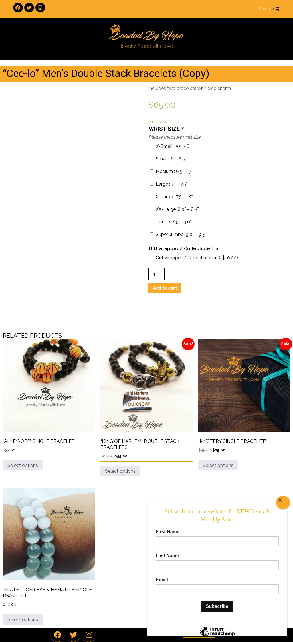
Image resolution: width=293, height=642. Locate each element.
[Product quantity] (156, 274)
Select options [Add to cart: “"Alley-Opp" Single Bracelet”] (22, 465)
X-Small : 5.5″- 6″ (170, 146)
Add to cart (165, 288)
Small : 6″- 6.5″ (168, 159)
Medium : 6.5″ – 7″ (171, 171)
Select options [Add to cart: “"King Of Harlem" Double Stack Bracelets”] (120, 471)
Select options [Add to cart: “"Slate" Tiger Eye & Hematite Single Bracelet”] (22, 619)
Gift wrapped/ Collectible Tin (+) (194, 257)
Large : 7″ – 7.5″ (169, 184)
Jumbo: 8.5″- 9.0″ (171, 222)
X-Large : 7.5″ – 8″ (171, 196)
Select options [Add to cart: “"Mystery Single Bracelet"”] (218, 465)
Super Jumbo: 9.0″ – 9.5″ (178, 234)
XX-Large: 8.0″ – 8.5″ (174, 209)
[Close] (283, 502)
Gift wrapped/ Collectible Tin (183, 248)
